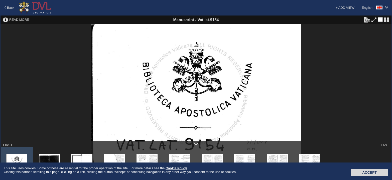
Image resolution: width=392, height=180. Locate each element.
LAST (385, 145)
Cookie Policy (176, 168)
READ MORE (19, 20)
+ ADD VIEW (345, 8)
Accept (369, 172)
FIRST (8, 145)
